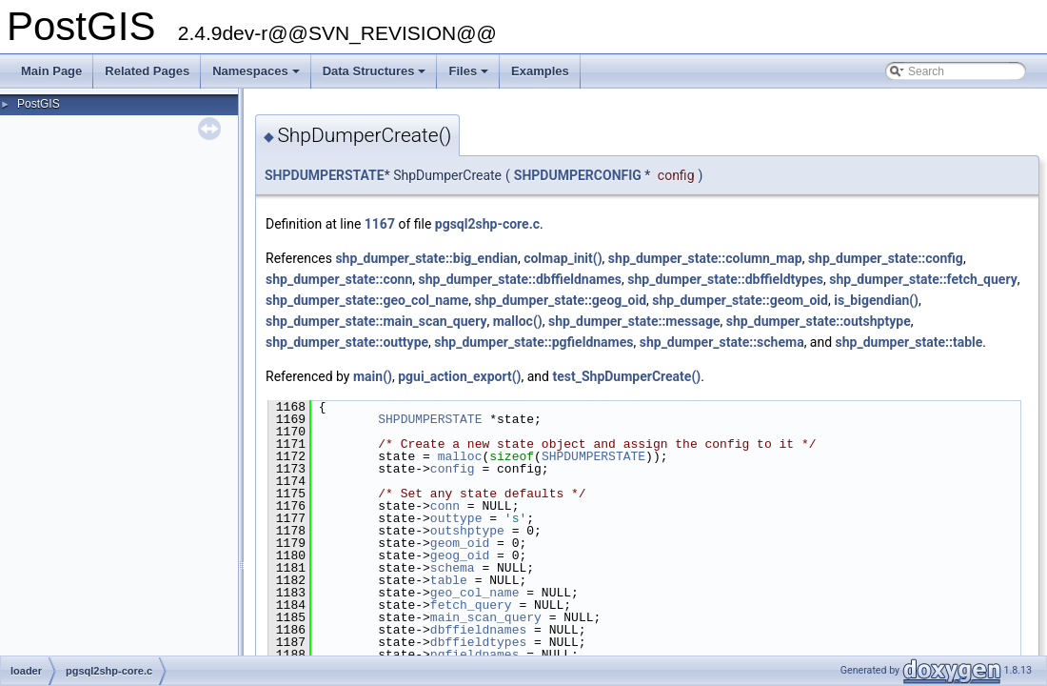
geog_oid (459, 555)
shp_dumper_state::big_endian (426, 258)
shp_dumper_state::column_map (705, 258)
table (448, 580)
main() (372, 376)
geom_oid (459, 543)
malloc (460, 456)
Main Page (51, 71)
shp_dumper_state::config (885, 258)
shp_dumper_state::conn (339, 279)
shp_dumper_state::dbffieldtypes (725, 279)
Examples (540, 71)
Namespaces (257, 76)
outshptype (467, 530)
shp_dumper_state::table (909, 342)
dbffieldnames (478, 629)
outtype (456, 518)
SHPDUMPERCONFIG (578, 175)
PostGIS (38, 104)
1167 (380, 224)
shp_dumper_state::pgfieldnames (533, 342)
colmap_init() (563, 258)
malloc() (518, 321)
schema (452, 567)
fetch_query (471, 605)
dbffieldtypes (478, 642)
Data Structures (376, 76)
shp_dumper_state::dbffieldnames (520, 279)
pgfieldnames (475, 654)
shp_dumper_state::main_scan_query (376, 321)
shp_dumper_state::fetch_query (923, 279)
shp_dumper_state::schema (722, 342)
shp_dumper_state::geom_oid (740, 300)
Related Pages (147, 71)
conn (445, 505)
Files (469, 76)
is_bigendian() (876, 300)
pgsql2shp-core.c (487, 224)
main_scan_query (486, 617)
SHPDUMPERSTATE (325, 175)
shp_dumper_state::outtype (347, 342)
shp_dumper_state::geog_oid (560, 300)
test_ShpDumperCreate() (626, 376)
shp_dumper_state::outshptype (818, 321)
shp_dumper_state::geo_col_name (367, 300)
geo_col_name (475, 592)
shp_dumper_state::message (634, 321)
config (452, 468)
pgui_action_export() (459, 376)
